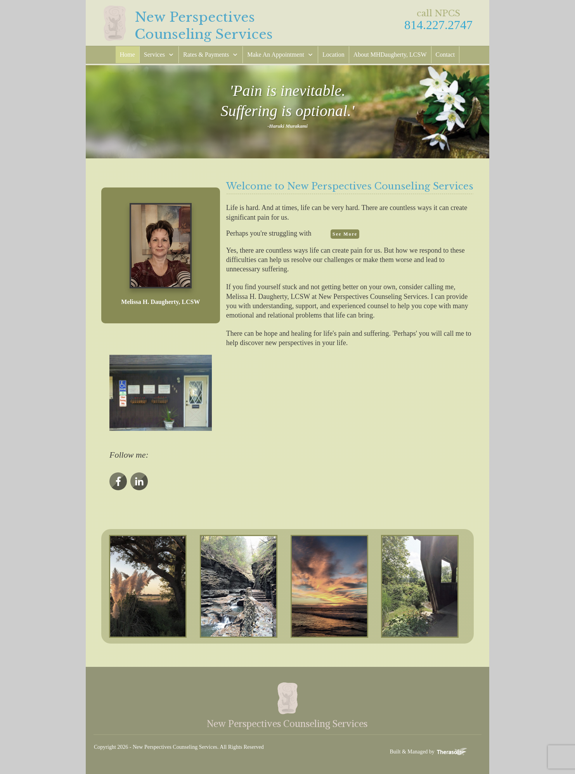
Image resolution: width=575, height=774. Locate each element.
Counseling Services (204, 34)
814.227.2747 (438, 25)
